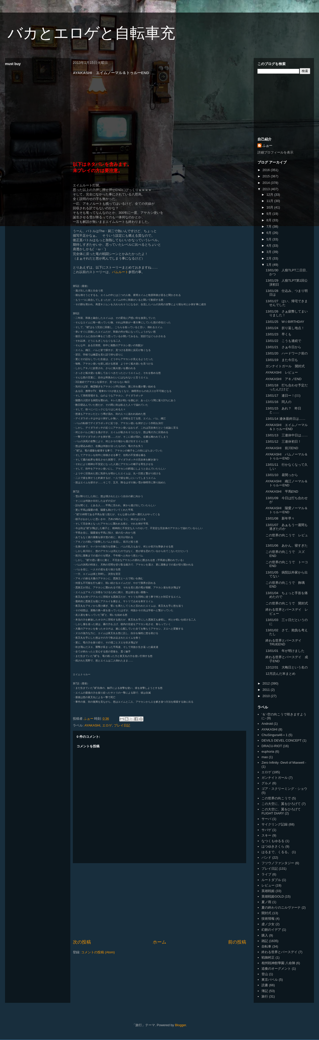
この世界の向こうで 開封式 (286, 603)
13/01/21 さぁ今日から (283, 347)
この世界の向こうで (276, 798)
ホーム (159, 942)
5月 (270, 239)
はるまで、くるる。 (276, 852)
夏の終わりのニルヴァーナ (281, 907)
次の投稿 (82, 942)
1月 (270, 265)
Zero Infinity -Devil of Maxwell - (283, 762)
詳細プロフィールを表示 (275, 152)
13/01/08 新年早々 (280, 518)
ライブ (266, 874)
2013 (266, 189)
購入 (264, 935)
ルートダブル (271, 880)
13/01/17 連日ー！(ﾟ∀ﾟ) (282, 395)
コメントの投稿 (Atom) (98, 952)
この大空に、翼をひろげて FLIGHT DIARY (281, 811)
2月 (270, 258)
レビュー (268, 885)
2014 (266, 183)
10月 (270, 207)
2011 (266, 690)
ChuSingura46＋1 (274, 735)
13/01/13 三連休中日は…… (286, 435)
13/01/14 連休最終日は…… (285, 419)
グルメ (266, 783)
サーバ (266, 819)
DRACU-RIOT (271, 746)
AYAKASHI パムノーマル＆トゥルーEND (286, 456)
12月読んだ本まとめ (280, 673)
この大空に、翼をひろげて (281, 804)
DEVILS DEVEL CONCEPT (281, 740)
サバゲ (266, 830)
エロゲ (107, 725)
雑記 (264, 941)
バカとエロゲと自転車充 (91, 33)
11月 (270, 201)
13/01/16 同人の (278, 402)
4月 (270, 245)
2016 (266, 170)
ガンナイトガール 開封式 (285, 366)
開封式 (266, 913)
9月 (270, 214)
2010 (266, 696)
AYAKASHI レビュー (281, 372)
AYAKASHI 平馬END (281, 491)
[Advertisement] (159, 901)
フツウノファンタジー (277, 863)
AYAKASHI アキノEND (283, 379)
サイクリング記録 (274, 824)
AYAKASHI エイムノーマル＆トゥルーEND (286, 427)
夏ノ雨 (266, 902)
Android (267, 723)
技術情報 (268, 918)
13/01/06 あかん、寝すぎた (286, 545)
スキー (266, 835)
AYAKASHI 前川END (281, 448)
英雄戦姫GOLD (272, 896)
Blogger (180, 1025)
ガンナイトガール (274, 777)
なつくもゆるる (272, 841)
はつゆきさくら (272, 846)
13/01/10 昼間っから (281, 475)
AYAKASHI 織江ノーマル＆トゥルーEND (286, 483)
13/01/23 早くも (278, 334)
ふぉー (267, 145)
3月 (270, 252)
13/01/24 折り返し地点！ (284, 328)
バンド (266, 857)
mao (264, 757)
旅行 (264, 996)
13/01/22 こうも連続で (283, 341)
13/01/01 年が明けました (284, 651)
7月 (270, 226)
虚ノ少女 (268, 924)
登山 (264, 974)
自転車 (266, 946)
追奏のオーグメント (276, 968)
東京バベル (269, 979)
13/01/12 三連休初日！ (283, 441)
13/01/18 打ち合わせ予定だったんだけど (286, 387)
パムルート (120, 272)
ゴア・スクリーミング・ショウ (284, 789)
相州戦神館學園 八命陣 (278, 963)
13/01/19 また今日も (281, 360)
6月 (270, 233)
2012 (266, 683)
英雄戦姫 (268, 891)
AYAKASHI (92, 725)
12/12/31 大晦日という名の (286, 667)
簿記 (264, 991)
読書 (264, 985)
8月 (270, 220)
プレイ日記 (122, 725)
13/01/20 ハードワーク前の (286, 353)
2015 (266, 176)
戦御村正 (268, 957)
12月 (270, 194)
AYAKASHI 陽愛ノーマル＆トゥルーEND (286, 510)
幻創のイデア (271, 929)
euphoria (267, 751)
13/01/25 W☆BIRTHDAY (284, 322)
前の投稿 (237, 942)
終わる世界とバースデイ (279, 952)
